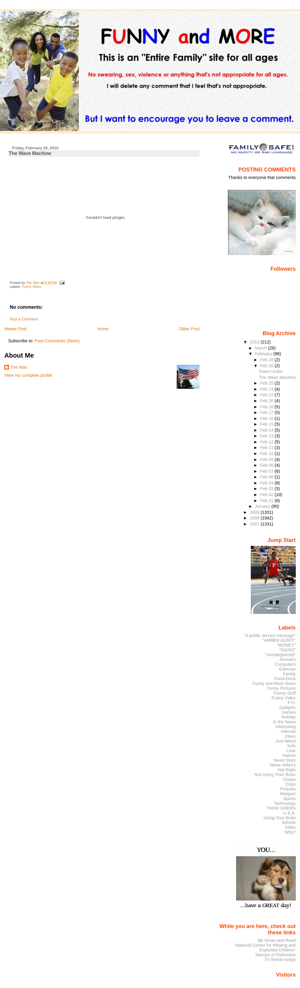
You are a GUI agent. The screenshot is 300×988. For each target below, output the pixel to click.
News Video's (283, 765)
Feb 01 (267, 500)
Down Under (271, 371)
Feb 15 (267, 424)
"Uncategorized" (280, 654)
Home (103, 328)
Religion (288, 793)
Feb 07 (267, 471)
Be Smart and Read (277, 940)
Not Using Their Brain (275, 774)
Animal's (288, 659)
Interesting (286, 726)
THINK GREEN (281, 808)
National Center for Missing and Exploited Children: (265, 947)
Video (290, 827)
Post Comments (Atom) (57, 340)
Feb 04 (267, 483)
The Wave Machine (277, 377)
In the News (284, 721)
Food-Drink (285, 678)
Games (289, 712)
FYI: (292, 702)
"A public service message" (270, 635)
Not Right (287, 769)
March (261, 348)
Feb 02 (267, 494)
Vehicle (289, 822)
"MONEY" (286, 645)
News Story (285, 760)
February (264, 353)
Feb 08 (267, 465)
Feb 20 (267, 400)
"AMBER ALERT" (279, 640)
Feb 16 (267, 418)
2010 (255, 342)
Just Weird (285, 741)
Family (289, 673)
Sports (289, 798)
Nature (289, 755)
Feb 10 (267, 453)
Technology (285, 803)
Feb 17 (267, 412)
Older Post (189, 328)
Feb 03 (267, 488)
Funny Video (31, 286)
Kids (291, 745)
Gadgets (287, 707)
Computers (285, 664)
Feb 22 (267, 394)
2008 (255, 518)
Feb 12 (267, 441)
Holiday (288, 717)
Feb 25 (267, 383)
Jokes (290, 736)
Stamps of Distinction (275, 954)
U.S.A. (289, 813)
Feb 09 (267, 459)
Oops (290, 784)
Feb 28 (267, 359)
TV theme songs (280, 959)
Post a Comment (24, 319)
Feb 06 (267, 477)
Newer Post (15, 328)
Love (291, 750)
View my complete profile (28, 375)
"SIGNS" (287, 649)
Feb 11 (267, 447)
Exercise (287, 669)
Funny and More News (274, 683)
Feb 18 (267, 406)
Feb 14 (267, 430)
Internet (288, 731)
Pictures (288, 789)
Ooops (289, 779)
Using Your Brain (280, 817)
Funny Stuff (285, 693)
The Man (18, 367)
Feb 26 (267, 365)
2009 (255, 512)
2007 (255, 524)
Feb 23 (267, 389)
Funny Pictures (281, 688)
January (263, 506)
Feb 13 (267, 435)
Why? (290, 832)
